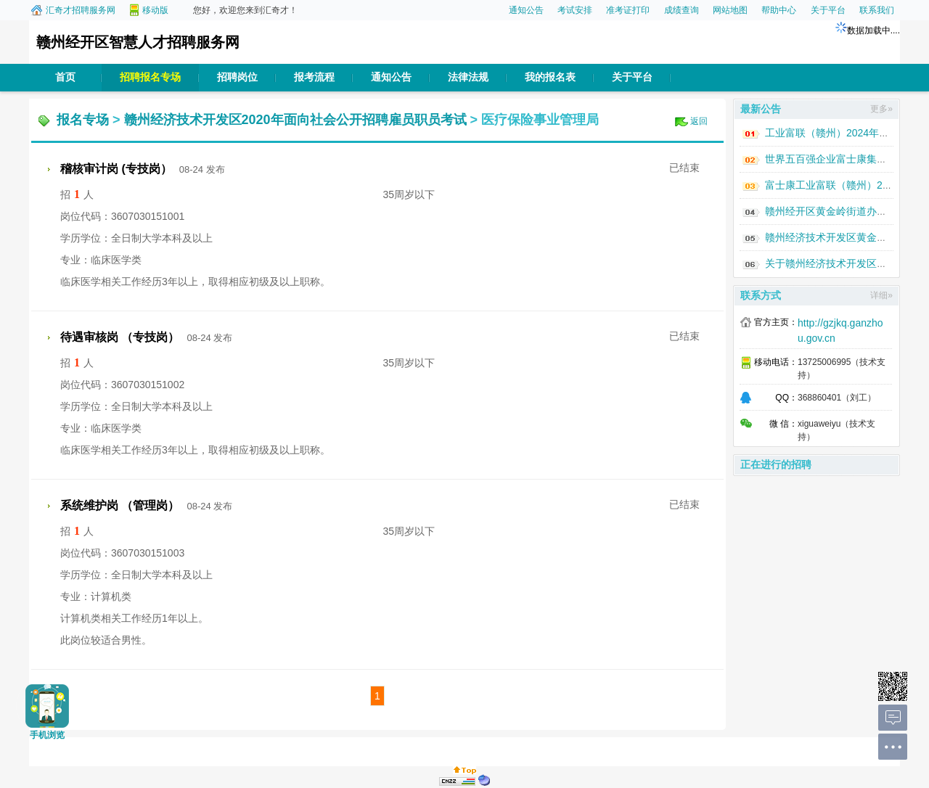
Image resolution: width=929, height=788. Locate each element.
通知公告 (526, 10)
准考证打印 (628, 10)
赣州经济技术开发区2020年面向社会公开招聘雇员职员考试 (295, 119)
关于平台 (828, 10)
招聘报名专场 (150, 77)
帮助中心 (778, 10)
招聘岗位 (237, 77)
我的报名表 (550, 77)
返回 (699, 121)
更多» (881, 109)
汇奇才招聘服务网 (80, 10)
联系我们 (876, 10)
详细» (881, 295)
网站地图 (730, 10)
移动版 (155, 10)
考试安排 (574, 10)
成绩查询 (681, 10)
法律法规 (468, 77)
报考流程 (314, 77)
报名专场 (83, 119)
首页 (65, 77)
